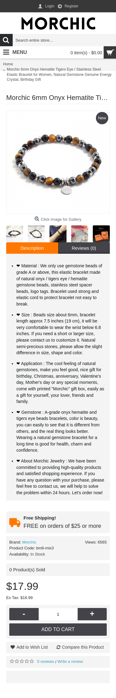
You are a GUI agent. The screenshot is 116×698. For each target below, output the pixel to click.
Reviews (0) (84, 248)
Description (32, 248)
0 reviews (45, 661)
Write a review (70, 661)
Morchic (29, 542)
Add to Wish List (32, 647)
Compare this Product (83, 647)
